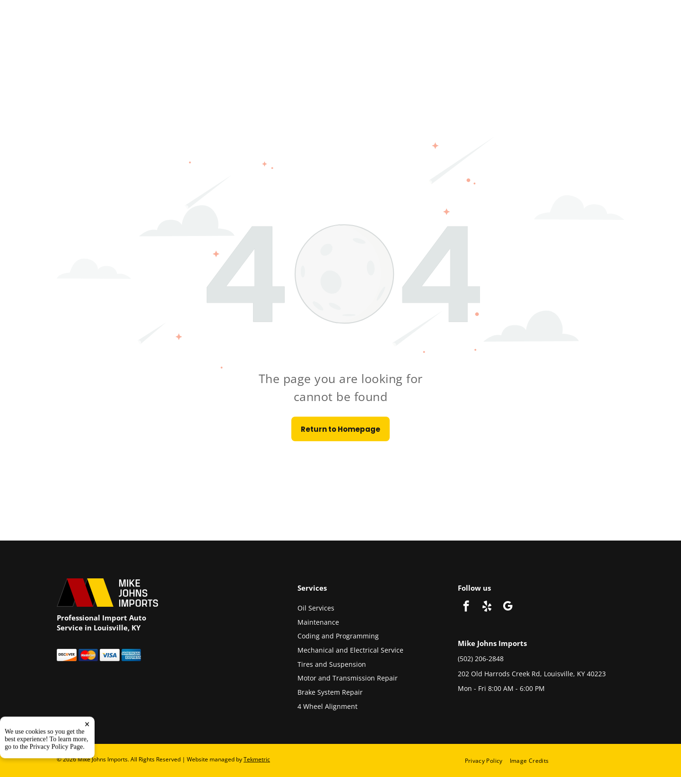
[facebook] (466, 607)
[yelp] (487, 607)
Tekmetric (257, 759)
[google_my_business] (507, 607)
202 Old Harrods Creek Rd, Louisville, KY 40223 (532, 673)
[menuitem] (487, 760)
